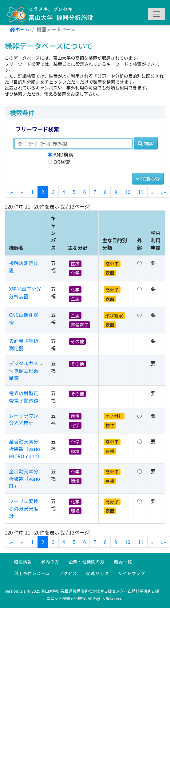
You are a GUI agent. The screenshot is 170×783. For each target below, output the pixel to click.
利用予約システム (32, 573)
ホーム (20, 29)
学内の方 (50, 561)
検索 (146, 143)
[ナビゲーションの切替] (156, 14)
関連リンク (97, 573)
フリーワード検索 (37, 129)
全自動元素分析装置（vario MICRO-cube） (25, 449)
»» (163, 192)
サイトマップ (131, 573)
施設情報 (23, 561)
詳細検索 (148, 178)
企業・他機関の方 (87, 561)
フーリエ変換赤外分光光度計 (23, 508)
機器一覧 (123, 561)
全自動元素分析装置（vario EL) (24, 478)
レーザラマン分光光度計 (23, 419)
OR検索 (61, 161)
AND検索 (63, 154)
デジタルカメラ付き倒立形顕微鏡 (26, 371)
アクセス (68, 573)
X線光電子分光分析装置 (25, 292)
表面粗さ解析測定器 (23, 344)
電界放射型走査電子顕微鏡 (23, 396)
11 (141, 192)
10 (127, 192)
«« (11, 192)
